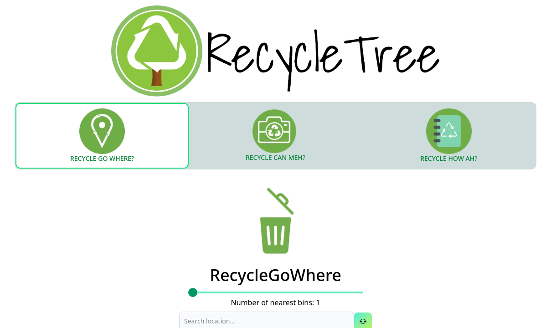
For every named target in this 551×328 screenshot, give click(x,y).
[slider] (192, 292)
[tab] (102, 136)
